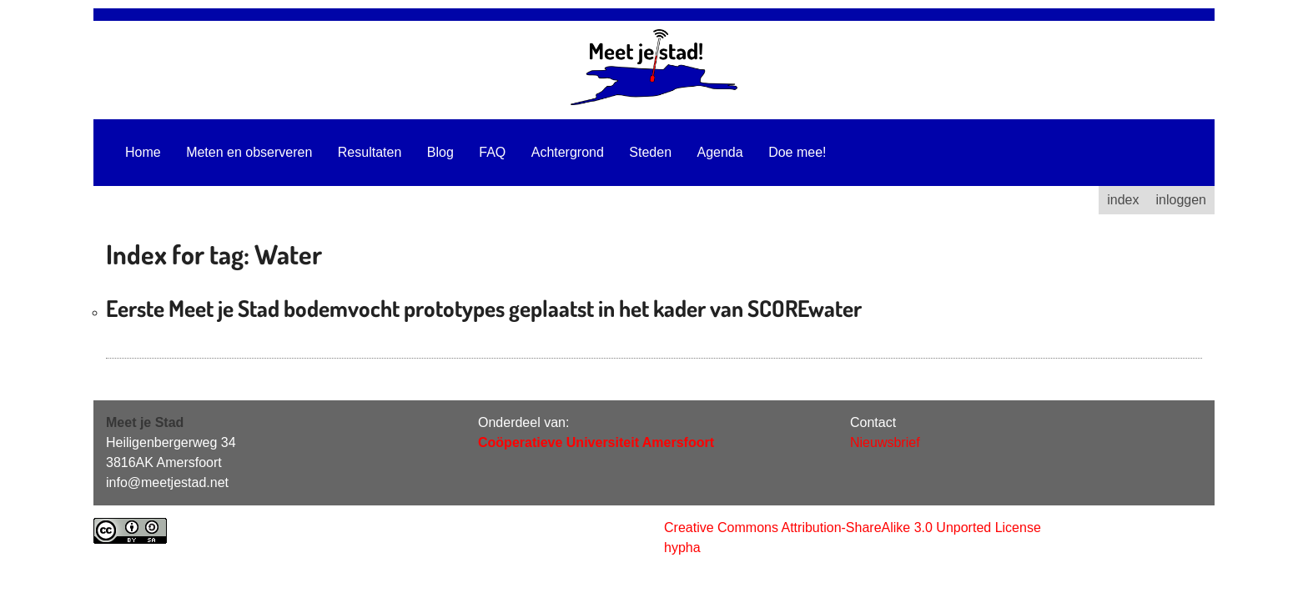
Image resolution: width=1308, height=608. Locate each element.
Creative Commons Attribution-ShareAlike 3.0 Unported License (852, 527)
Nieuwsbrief (885, 442)
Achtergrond (567, 152)
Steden (650, 152)
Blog (440, 152)
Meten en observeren (249, 152)
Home (143, 152)
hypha (682, 547)
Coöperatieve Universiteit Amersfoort (596, 442)
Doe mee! (797, 152)
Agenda (720, 152)
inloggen (1181, 200)
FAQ (492, 152)
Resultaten (370, 152)
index (1123, 200)
